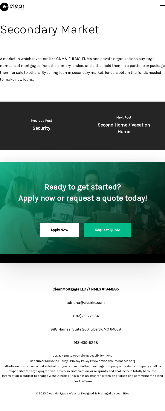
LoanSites (122, 393)
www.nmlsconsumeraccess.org (113, 361)
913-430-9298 (85, 342)
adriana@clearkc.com (86, 302)
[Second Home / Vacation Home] (123, 126)
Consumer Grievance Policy (49, 361)
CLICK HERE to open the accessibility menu (82, 355)
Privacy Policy (79, 361)
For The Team (82, 381)
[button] (162, 7)
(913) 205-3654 (86, 316)
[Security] (41, 126)
